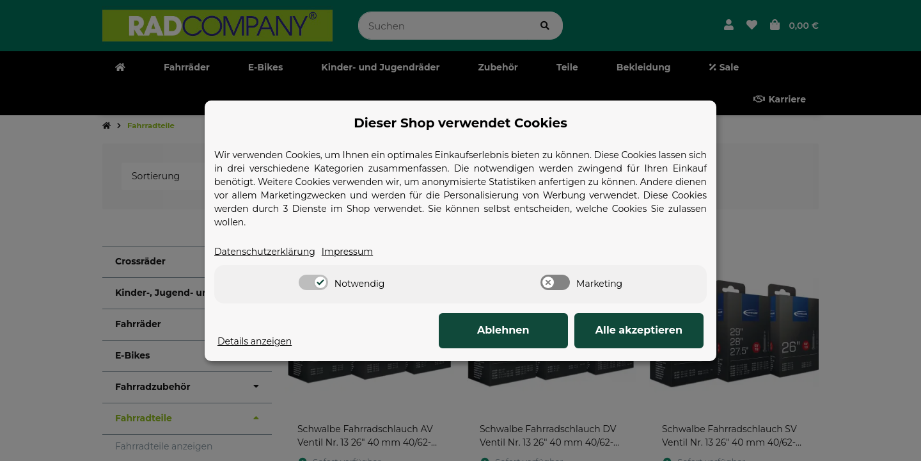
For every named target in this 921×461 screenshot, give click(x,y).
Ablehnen (505, 330)
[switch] (313, 282)
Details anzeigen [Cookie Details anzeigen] (254, 341)
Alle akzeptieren (639, 330)
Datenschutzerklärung (264, 251)
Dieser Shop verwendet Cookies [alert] (460, 123)
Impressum (347, 251)
